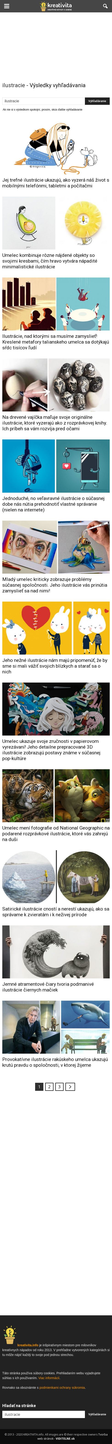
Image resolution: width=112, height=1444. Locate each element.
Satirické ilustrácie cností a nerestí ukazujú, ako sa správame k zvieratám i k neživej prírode (55, 911)
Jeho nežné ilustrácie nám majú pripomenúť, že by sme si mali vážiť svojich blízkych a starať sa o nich (54, 666)
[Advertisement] (56, 47)
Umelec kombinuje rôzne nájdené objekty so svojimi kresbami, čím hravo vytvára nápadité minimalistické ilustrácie (49, 261)
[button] (105, 6)
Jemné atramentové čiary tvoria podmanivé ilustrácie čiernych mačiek (48, 987)
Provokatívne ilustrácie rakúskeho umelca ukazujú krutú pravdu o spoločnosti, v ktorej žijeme (55, 1062)
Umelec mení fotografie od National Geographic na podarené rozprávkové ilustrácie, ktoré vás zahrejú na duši (56, 833)
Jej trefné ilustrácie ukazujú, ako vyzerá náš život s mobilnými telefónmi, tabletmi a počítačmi (55, 183)
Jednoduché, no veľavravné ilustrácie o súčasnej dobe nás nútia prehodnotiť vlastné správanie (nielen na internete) (53, 504)
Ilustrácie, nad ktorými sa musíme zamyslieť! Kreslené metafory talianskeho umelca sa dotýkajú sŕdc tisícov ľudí (55, 341)
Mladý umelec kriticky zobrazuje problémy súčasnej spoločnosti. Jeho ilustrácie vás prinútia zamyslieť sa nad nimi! (54, 585)
